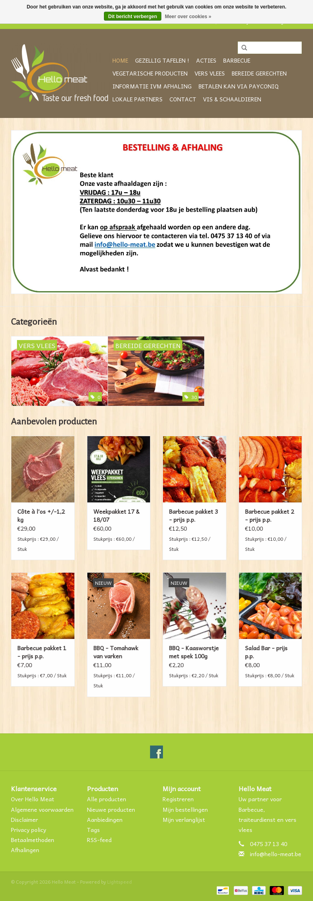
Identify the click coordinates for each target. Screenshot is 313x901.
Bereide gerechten (259, 73)
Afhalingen (25, 849)
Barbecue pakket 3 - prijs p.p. (193, 515)
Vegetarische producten (150, 73)
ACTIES (206, 60)
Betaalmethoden (32, 839)
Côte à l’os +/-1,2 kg (41, 515)
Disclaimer (24, 819)
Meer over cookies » (188, 16)
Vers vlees (210, 73)
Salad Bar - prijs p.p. (266, 652)
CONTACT (182, 99)
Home (120, 60)
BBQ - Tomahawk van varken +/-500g (115, 652)
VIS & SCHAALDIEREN (232, 99)
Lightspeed (119, 882)
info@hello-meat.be (275, 853)
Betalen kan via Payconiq (239, 86)
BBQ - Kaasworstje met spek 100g (194, 652)
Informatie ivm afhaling (152, 86)
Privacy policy (28, 829)
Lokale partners (137, 99)
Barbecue (236, 60)
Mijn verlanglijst (184, 819)
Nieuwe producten (111, 809)
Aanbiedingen (105, 819)
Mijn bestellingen (185, 809)
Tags (93, 829)
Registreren (178, 798)
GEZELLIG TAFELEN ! (162, 60)
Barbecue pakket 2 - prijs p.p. (269, 515)
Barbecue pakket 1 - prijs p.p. (41, 652)
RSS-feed (99, 839)
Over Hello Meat (32, 798)
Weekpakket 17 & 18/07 (116, 515)
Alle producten (106, 798)
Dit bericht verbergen (132, 16)
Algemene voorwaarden (42, 809)
